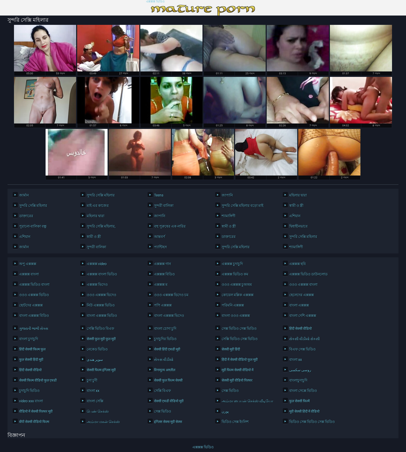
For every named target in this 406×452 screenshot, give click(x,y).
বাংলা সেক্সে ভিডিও (303, 391)
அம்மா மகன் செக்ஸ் (103, 422)
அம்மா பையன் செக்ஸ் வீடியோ (247, 401)
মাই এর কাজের (98, 205)
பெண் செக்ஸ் (98, 411)
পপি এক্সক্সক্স (163, 305)
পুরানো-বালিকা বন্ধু (33, 226)
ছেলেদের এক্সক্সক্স (301, 295)
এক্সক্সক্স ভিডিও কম (235, 274)
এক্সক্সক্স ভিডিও (155, 1)
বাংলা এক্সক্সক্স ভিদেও (169, 316)
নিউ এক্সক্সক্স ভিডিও (101, 305)
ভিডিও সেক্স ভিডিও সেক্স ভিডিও (312, 422)
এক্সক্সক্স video (97, 264)
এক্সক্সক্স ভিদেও (97, 284)
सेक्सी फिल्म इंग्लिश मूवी (101, 370)
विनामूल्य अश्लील (164, 370)
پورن (225, 411)
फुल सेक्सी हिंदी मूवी (31, 360)
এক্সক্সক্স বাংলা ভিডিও (102, 274)
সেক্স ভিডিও (230, 391)
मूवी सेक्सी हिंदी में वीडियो (304, 411)
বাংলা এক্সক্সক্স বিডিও (34, 316)
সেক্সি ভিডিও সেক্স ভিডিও (240, 339)
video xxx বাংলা (31, 401)
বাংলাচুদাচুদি (298, 380)
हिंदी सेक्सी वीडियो (300, 328)
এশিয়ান (294, 216)
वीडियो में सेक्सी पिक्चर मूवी (36, 411)
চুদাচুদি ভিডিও (29, 391)
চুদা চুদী (92, 380)
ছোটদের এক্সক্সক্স (31, 305)
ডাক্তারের (26, 216)
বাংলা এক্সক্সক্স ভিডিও (102, 316)
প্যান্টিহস (160, 247)
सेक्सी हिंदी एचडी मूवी (167, 349)
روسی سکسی (300, 370)
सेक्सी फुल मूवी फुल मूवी (101, 339)
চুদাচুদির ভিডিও (165, 339)
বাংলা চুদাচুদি (28, 339)
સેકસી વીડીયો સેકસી (304, 339)
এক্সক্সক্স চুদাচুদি (232, 264)
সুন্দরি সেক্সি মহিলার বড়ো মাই (242, 205)
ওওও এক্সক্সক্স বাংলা (303, 284)
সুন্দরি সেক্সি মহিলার (101, 195)
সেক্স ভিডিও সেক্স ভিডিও (239, 328)
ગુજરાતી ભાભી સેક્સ (33, 328)
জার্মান (24, 195)
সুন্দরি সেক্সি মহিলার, (101, 226)
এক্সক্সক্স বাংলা (29, 274)
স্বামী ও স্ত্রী (296, 205)
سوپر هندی (95, 360)
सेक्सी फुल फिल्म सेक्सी (168, 380)
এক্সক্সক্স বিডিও (164, 274)
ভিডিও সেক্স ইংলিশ (235, 422)
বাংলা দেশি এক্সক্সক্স (302, 316)
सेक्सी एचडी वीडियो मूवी (169, 401)
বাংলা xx (295, 360)
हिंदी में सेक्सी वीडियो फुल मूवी (240, 360)
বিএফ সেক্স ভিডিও (302, 349)
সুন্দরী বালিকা (163, 205)
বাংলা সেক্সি (95, 401)
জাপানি (227, 195)
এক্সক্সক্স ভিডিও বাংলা (34, 284)
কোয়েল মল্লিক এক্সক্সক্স (237, 295)
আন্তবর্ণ (159, 237)
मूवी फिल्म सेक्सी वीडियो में (237, 370)
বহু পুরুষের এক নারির (170, 226)
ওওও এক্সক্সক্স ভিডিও (34, 295)
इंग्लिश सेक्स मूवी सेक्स (168, 422)
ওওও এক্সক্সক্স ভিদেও (101, 295)
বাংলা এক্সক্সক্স (299, 305)
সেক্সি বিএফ (162, 391)
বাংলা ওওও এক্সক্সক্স (236, 316)
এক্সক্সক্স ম (161, 284)
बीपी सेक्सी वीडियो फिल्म (34, 422)
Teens (158, 195)
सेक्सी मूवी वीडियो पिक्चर (237, 380)
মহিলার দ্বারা (298, 195)
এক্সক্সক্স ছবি (297, 264)
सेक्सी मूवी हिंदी (231, 349)
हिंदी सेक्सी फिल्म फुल (32, 349)
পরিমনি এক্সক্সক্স (233, 305)
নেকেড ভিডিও (97, 349)
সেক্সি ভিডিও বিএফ (100, 328)
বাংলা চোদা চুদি (165, 328)
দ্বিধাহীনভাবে (298, 226)
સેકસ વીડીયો (163, 360)
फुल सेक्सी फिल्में (299, 401)
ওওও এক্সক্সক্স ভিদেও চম (171, 295)
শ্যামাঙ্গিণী (228, 216)
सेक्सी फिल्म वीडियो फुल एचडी (38, 380)
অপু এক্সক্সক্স (27, 264)
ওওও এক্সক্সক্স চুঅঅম (237, 284)
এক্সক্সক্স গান (162, 264)
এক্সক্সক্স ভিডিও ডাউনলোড (308, 274)
